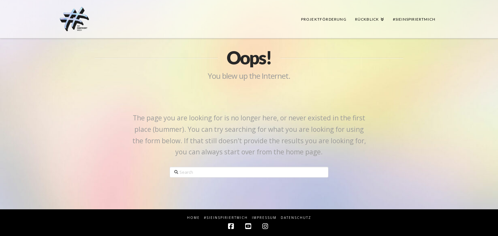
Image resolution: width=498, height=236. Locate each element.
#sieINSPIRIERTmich (226, 218)
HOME (193, 218)
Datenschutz (296, 218)
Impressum (264, 218)
